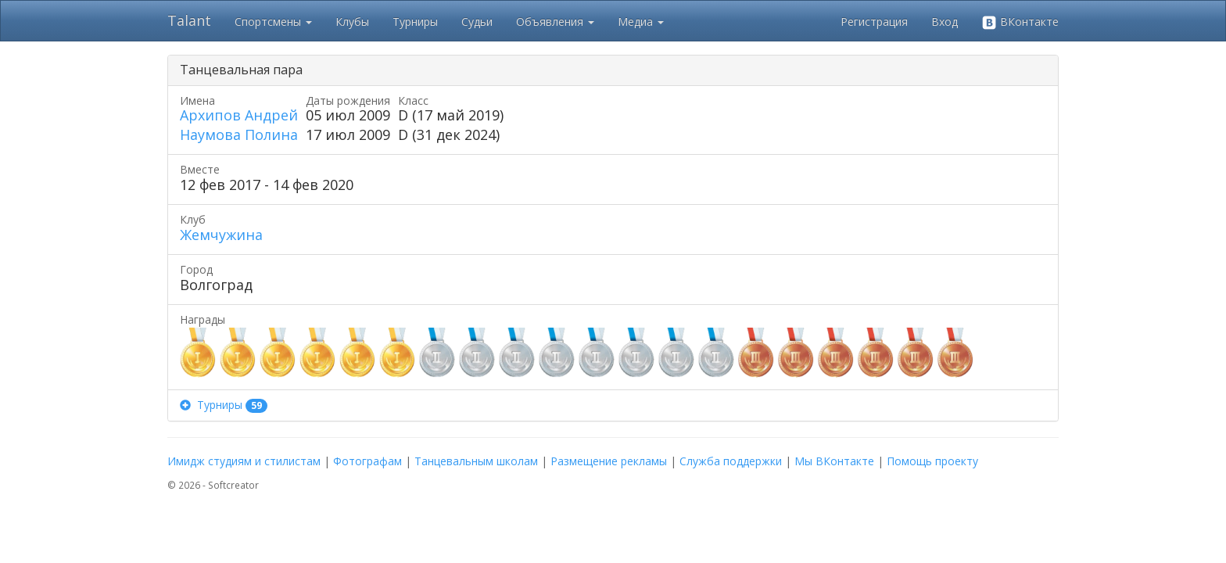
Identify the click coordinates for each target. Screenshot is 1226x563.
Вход (944, 21)
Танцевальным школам (476, 461)
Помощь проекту (932, 461)
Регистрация (874, 21)
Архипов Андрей (239, 115)
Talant (189, 20)
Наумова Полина (239, 134)
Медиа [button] (641, 21)
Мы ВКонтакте (834, 461)
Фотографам (367, 461)
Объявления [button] (555, 21)
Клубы (352, 21)
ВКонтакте (1020, 22)
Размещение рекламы (608, 461)
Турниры (415, 21)
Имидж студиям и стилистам (244, 461)
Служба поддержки (730, 461)
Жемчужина (221, 234)
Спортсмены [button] (273, 21)
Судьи (477, 21)
